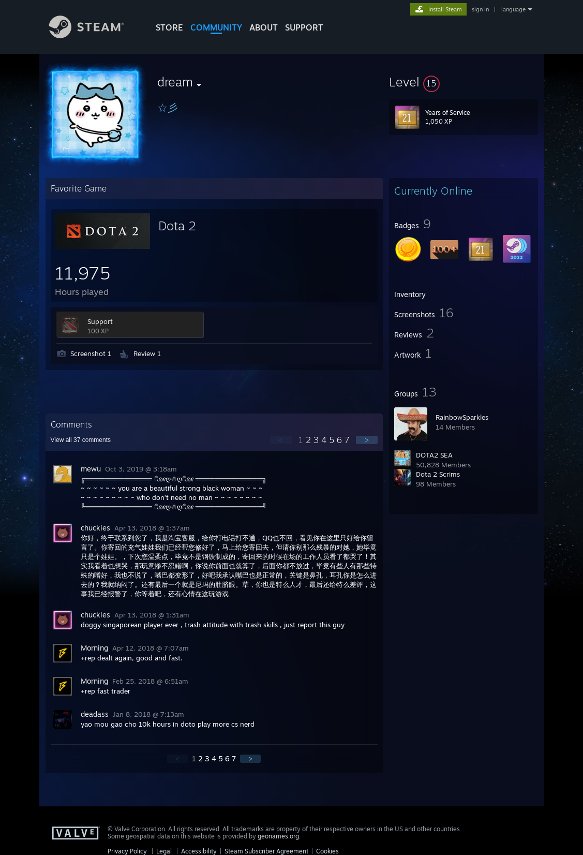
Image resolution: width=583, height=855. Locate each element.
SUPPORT (304, 27)
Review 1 (147, 353)
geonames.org (278, 836)
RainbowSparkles (462, 417)
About (263, 27)
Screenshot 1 (90, 353)
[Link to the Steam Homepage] (94, 35)
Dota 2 (177, 225)
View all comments (81, 440)
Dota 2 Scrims (438, 474)
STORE (169, 27)
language (513, 9)
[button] (463, 81)
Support (100, 321)
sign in (480, 9)
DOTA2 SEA (434, 455)
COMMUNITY (216, 27)
